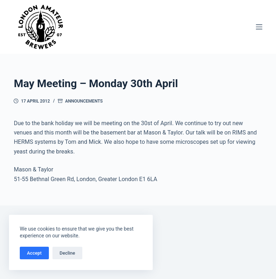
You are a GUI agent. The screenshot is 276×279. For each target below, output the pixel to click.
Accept (34, 253)
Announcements (83, 101)
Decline (67, 253)
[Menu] (259, 27)
